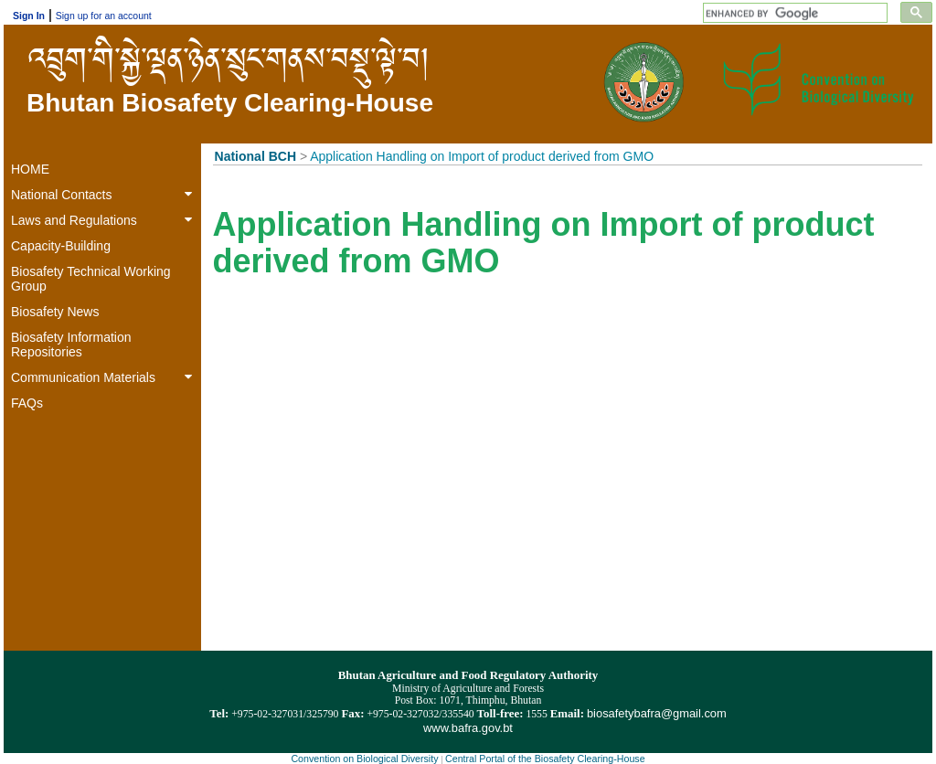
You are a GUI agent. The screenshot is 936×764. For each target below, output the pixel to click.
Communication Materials (105, 377)
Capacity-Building (61, 246)
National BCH (255, 156)
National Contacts (105, 194)
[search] (796, 13)
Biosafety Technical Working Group (91, 278)
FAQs (27, 403)
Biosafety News (55, 311)
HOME (30, 169)
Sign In (29, 15)
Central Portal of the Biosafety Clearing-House (545, 758)
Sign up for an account (104, 15)
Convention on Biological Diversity (364, 758)
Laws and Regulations (105, 220)
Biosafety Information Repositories (71, 344)
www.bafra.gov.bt (468, 728)
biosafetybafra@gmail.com (657, 713)
